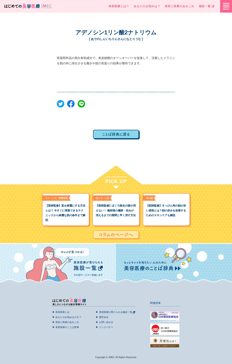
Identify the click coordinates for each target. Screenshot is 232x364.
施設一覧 (206, 6)
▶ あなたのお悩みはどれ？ (66, 317)
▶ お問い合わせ (104, 322)
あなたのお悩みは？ (147, 6)
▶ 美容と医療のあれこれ (65, 322)
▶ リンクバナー (104, 327)
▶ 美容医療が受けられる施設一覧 (115, 312)
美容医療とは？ (119, 6)
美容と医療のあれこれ (179, 6)
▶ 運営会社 (102, 317)
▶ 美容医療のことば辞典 (65, 327)
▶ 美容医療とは (61, 312)
